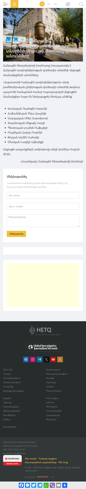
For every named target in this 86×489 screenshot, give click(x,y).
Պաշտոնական (53, 390)
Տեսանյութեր (9, 426)
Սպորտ (50, 386)
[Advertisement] (43, 285)
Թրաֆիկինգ (9, 415)
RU (49, 3)
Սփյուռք (7, 402)
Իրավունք (8, 386)
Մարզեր (50, 377)
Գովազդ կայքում (48, 458)
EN (55, 3)
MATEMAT (43, 476)
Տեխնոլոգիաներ (11, 410)
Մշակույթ (51, 382)
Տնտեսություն (53, 369)
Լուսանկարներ (54, 410)
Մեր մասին (31, 458)
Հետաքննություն (11, 377)
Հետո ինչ (8, 369)
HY (42, 3)
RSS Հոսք (63, 462)
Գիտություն (52, 406)
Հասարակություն (12, 382)
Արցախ (7, 398)
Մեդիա (6, 419)
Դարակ (7, 373)
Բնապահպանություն (57, 373)
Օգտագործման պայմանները (40, 462)
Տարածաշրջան (11, 406)
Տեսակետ (51, 419)
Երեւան (50, 402)
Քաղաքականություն (13, 390)
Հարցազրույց (53, 415)
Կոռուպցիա (52, 398)
